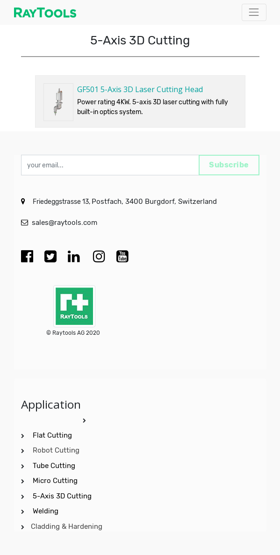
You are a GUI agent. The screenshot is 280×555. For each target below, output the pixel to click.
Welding (45, 511)
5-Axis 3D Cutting (63, 496)
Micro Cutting (56, 480)
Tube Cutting (55, 465)
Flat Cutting (52, 435)
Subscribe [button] (229, 164)
